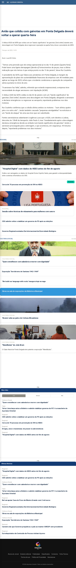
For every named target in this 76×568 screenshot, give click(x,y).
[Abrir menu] (3, 2)
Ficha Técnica (64, 554)
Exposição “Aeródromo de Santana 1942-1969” (20, 271)
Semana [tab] (38, 395)
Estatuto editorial (25, 554)
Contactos (54, 554)
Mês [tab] (62, 395)
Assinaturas (51, 557)
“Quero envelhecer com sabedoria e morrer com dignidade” (26, 262)
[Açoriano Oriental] (38, 549)
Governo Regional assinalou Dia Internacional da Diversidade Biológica (29, 231)
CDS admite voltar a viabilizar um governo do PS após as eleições (27, 221)
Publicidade (36, 554)
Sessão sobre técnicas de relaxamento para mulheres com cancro (28, 211)
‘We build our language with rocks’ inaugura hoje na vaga (24, 281)
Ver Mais (73, 139)
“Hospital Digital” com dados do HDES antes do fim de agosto (31, 168)
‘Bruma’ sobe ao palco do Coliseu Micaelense (20, 318)
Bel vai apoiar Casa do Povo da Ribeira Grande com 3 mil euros (26, 500)
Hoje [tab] (14, 395)
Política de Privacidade (39, 557)
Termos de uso (25, 557)
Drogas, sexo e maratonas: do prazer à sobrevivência (22, 429)
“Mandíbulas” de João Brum (13, 345)
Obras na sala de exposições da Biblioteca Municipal (22, 291)
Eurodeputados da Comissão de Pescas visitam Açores (23, 533)
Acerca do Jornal (13, 554)
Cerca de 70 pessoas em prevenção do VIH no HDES (22, 185)
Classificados (46, 554)
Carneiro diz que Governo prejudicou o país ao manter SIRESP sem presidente (32, 527)
